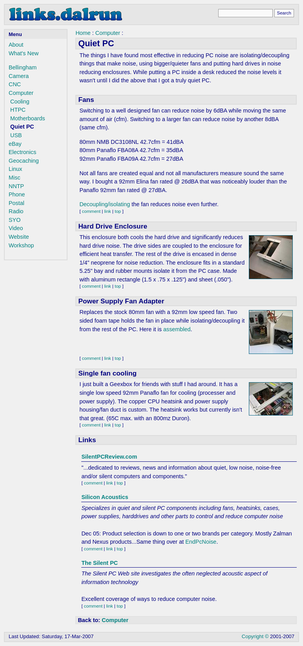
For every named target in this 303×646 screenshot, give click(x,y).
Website (19, 237)
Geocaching (24, 161)
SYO (14, 220)
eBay (15, 144)
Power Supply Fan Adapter (121, 301)
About (16, 45)
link (107, 211)
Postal (16, 203)
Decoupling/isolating (104, 204)
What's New (23, 53)
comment (91, 211)
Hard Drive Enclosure (112, 226)
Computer (21, 93)
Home (82, 33)
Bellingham (23, 67)
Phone (17, 194)
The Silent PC (99, 563)
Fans (86, 99)
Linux (15, 169)
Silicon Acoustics (104, 497)
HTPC (18, 110)
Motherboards (27, 118)
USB (16, 135)
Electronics (22, 152)
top (118, 211)
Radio (16, 211)
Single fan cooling (107, 373)
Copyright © (255, 636)
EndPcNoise (200, 542)
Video (16, 228)
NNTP (16, 186)
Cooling (19, 101)
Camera (19, 76)
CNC (15, 84)
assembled (177, 329)
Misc (14, 177)
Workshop (21, 245)
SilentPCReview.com (109, 457)
